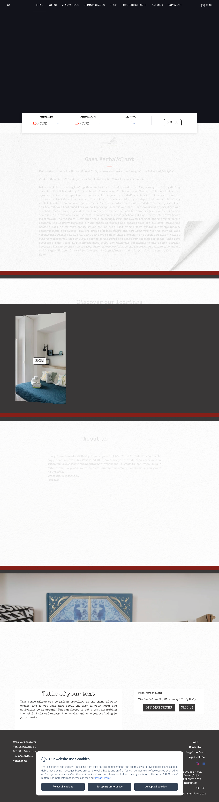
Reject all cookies (63, 786)
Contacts (174, 5)
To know (157, 5)
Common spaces (94, 5)
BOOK (209, 5)
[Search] (173, 122)
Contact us (20, 761)
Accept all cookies (156, 786)
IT (203, 788)
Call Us (187, 707)
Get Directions (159, 707)
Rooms (52, 5)
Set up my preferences (109, 786)
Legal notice (194, 752)
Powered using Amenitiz (190, 794)
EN (197, 788)
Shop (113, 5)
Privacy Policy (103, 777)
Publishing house (134, 5)
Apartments (70, 5)
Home (39, 5)
